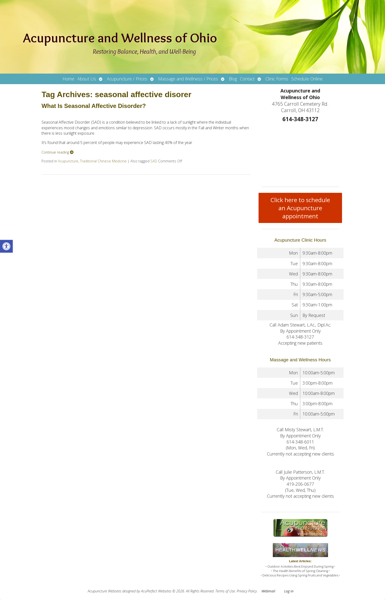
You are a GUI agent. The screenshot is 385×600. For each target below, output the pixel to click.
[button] (6, 246)
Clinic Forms (276, 79)
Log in (288, 591)
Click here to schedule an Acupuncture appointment (300, 208)
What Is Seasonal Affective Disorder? (93, 106)
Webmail (268, 591)
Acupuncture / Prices (127, 79)
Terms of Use (225, 591)
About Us (86, 79)
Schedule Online (307, 79)
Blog (233, 79)
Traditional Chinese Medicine (103, 161)
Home (68, 79)
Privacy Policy (247, 591)
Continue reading (57, 152)
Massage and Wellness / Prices (188, 79)
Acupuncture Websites (104, 591)
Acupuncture (68, 161)
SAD (154, 161)
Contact (247, 79)
